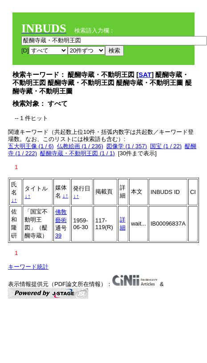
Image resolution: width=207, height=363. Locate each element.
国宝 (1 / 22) (166, 146)
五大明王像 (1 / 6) (31, 146)
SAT (144, 74)
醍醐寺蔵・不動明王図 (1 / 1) (77, 153)
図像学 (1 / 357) (126, 146)
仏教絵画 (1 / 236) (80, 146)
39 (58, 235)
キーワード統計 (28, 266)
